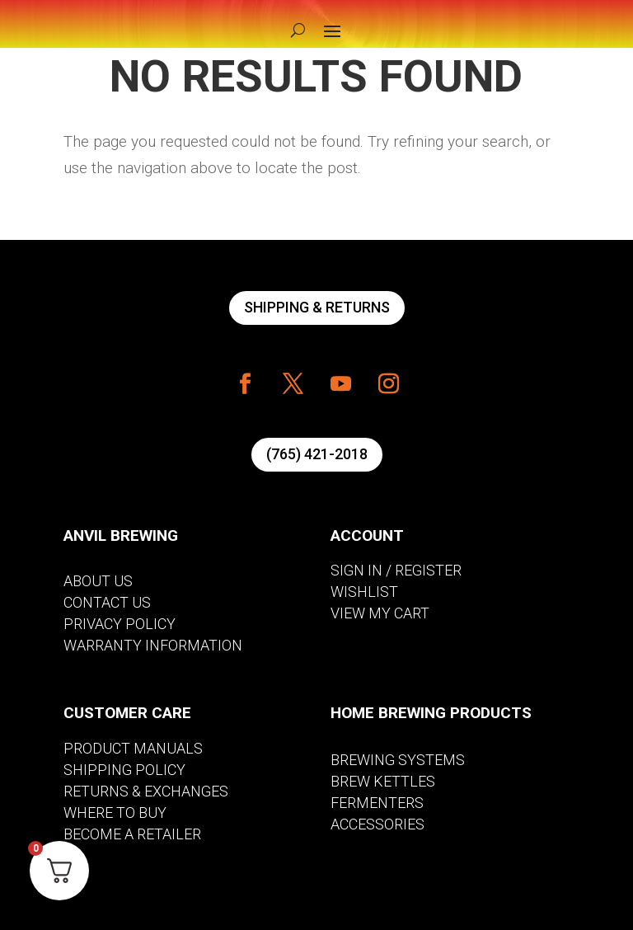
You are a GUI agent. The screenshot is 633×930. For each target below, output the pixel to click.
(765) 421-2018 (317, 454)
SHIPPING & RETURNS (317, 307)
